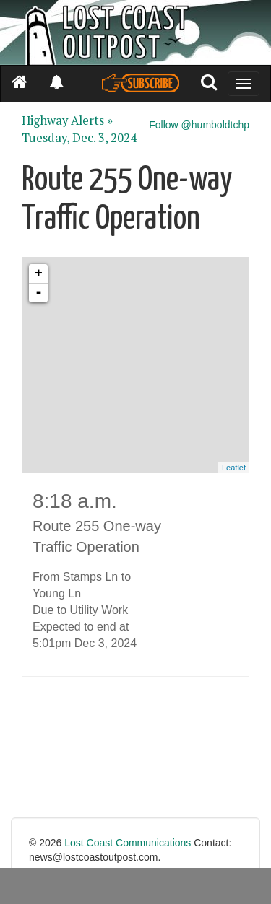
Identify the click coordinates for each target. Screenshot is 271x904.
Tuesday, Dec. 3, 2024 (79, 138)
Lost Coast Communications (127, 842)
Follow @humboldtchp (199, 125)
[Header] (135, 32)
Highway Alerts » (67, 120)
